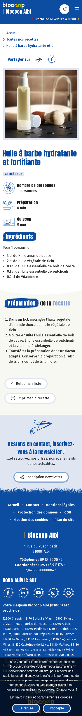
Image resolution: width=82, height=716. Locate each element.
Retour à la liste (26, 384)
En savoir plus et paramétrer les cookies (41, 697)
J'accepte (56, 708)
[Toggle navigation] (77, 10)
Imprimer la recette (30, 398)
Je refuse (26, 708)
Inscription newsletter (41, 477)
